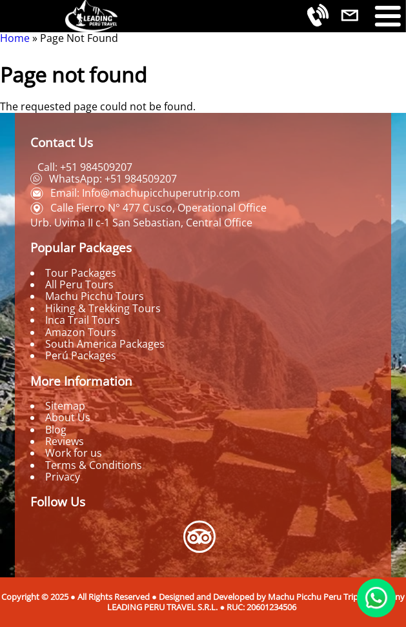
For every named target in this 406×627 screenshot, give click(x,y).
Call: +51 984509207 (84, 167)
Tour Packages (80, 273)
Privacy (62, 477)
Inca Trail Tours (82, 320)
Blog (55, 430)
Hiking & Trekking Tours (103, 308)
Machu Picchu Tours (94, 296)
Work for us (73, 453)
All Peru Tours (79, 284)
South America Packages (105, 344)
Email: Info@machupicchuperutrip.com (145, 193)
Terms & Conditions (93, 465)
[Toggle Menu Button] (388, 16)
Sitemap (65, 406)
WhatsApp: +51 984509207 (113, 179)
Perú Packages (80, 355)
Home (15, 38)
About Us (67, 417)
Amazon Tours (80, 332)
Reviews (64, 441)
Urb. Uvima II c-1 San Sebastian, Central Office (141, 222)
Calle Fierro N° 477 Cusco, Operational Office (158, 208)
